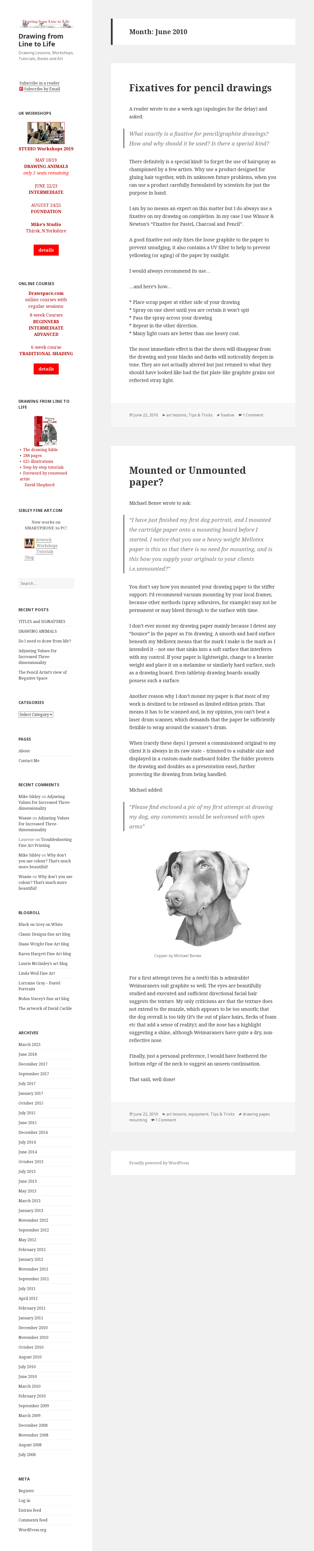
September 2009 (34, 1405)
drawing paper (256, 1114)
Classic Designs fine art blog (44, 934)
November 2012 (33, 1220)
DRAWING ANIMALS (38, 631)
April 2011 (28, 1298)
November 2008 (33, 1435)
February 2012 (32, 1249)
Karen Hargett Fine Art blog (45, 953)
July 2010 (27, 1366)
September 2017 (34, 1073)
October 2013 (31, 1161)
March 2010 (29, 1386)
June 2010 (28, 1376)
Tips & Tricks (200, 415)
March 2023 (29, 1044)
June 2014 (28, 1152)
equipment (198, 1114)
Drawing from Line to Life (41, 39)
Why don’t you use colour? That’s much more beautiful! (45, 860)
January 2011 (31, 1318)
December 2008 (33, 1425)
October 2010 (31, 1347)
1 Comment (253, 415)
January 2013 (31, 1210)
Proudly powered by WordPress (159, 1163)
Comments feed (33, 1520)
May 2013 (27, 1191)
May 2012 (27, 1239)
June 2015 (28, 1122)
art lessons (176, 415)
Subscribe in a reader (40, 83)
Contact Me (29, 760)
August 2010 (30, 1357)
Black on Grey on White (41, 924)
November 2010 (33, 1337)
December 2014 (33, 1132)
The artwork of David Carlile (45, 1008)
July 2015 (27, 1113)
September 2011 (34, 1279)
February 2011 (32, 1308)
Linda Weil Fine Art (37, 973)
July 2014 (27, 1142)
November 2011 (33, 1269)
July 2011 (27, 1288)
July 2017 (27, 1083)
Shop (29, 557)
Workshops (47, 545)
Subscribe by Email (42, 89)
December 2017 (33, 1064)
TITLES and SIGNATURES (42, 621)
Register (26, 1490)
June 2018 (28, 1054)
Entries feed (30, 1510)
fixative (227, 415)
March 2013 (29, 1200)
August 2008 (30, 1445)
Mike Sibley (29, 796)
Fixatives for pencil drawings (200, 87)
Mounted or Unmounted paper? (187, 476)
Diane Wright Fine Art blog (44, 944)
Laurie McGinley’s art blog (43, 963)
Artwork (44, 539)
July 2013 (27, 1171)
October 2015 (31, 1103)
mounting (138, 1120)
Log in (24, 1500)
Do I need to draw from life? (45, 641)
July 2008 (27, 1454)
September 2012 (34, 1230)
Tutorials (44, 551)
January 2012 (31, 1259)
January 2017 (31, 1093)
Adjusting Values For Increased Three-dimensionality (38, 656)
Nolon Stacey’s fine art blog (44, 998)
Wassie (25, 818)
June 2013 (28, 1181)
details (46, 250)
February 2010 (32, 1396)
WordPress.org (33, 1529)
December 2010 (33, 1327)
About (24, 751)
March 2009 (29, 1415)
